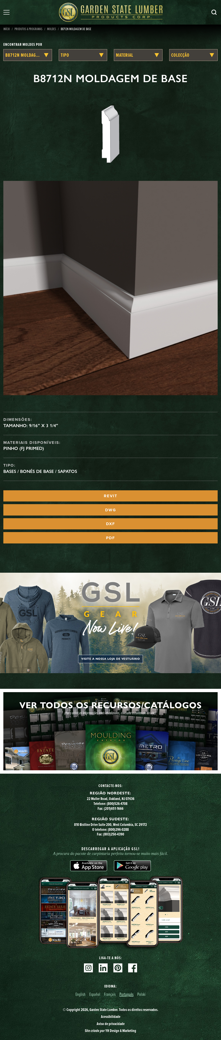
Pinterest (117, 967)
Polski (141, 994)
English (80, 994)
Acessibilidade (110, 1016)
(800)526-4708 (117, 803)
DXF (110, 524)
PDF (110, 538)
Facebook (132, 967)
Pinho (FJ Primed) (23, 448)
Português (126, 994)
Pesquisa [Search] (214, 12)
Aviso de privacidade (111, 1024)
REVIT (110, 496)
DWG (110, 510)
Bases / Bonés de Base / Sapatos (40, 471)
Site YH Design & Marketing (110, 1031)
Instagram (88, 967)
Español (94, 994)
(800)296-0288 (118, 829)
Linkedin (103, 967)
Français (110, 994)
